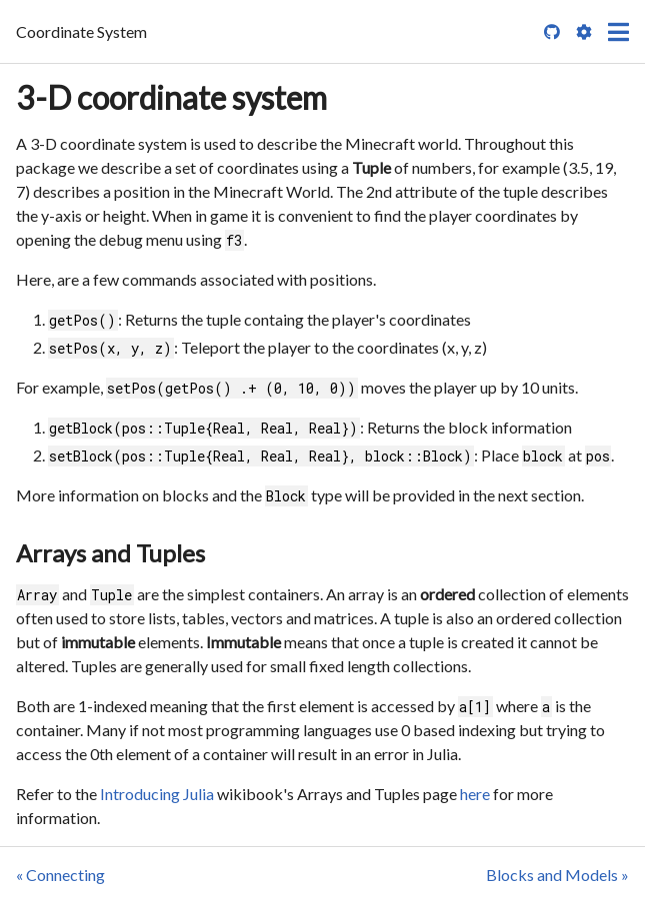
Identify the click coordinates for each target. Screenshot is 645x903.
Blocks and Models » (557, 874)
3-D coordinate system (171, 97)
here (475, 793)
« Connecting (60, 874)
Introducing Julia (157, 793)
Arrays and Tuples (110, 552)
